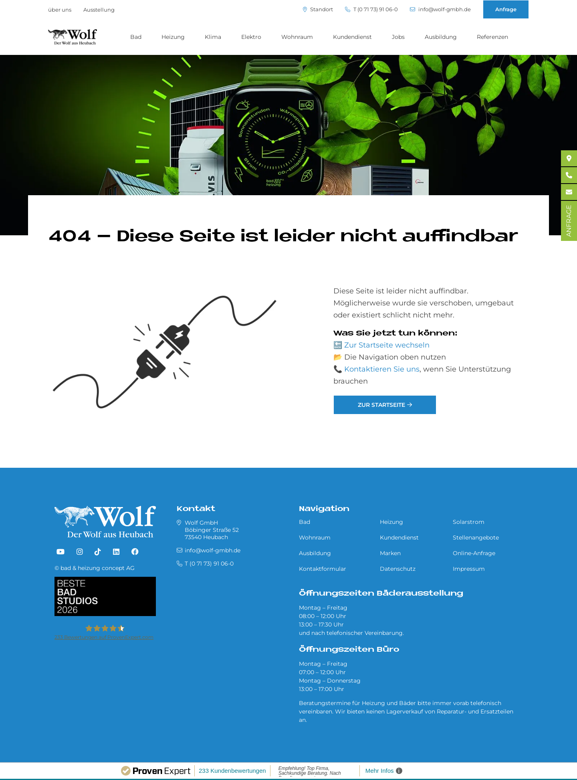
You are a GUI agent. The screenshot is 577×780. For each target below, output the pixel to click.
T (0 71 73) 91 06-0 (371, 9)
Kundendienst (352, 36)
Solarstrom (468, 521)
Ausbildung (441, 36)
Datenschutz (398, 568)
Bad (135, 36)
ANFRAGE (569, 221)
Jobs (398, 36)
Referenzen (492, 36)
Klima (213, 36)
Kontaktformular (322, 568)
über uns (59, 9)
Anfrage (505, 9)
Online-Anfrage (474, 553)
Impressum (469, 568)
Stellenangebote (476, 537)
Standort (318, 9)
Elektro (251, 36)
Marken (390, 553)
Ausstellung (99, 9)
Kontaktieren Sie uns (382, 369)
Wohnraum (297, 36)
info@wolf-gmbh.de (440, 9)
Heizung (173, 36)
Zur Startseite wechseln (387, 345)
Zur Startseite (381, 404)
